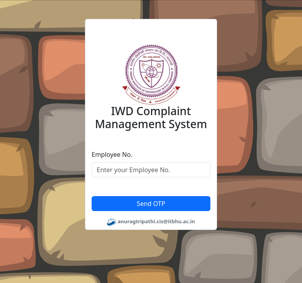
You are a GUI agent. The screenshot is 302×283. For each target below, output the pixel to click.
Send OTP (151, 203)
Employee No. (112, 154)
